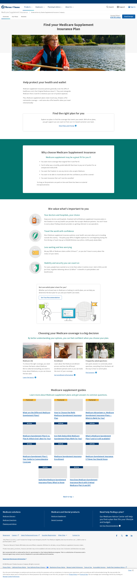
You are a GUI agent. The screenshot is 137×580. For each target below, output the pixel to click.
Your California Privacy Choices (36, 567)
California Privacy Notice (19, 567)
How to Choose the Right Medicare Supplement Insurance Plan (67, 415)
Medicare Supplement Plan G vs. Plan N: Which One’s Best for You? (37, 437)
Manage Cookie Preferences (75, 567)
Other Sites (61, 535)
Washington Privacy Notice (57, 567)
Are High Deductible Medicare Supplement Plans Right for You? (68, 437)
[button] (28, 7)
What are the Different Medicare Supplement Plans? (36, 414)
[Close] (131, 570)
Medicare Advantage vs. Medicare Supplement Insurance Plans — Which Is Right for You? (100, 415)
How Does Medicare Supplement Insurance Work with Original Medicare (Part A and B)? (83, 482)
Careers (14, 535)
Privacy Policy (7, 567)
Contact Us (76, 535)
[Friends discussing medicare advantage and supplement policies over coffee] (100, 405)
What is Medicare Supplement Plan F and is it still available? (98, 437)
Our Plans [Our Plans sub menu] (15, 16)
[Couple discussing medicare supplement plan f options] (100, 428)
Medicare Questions (9, 520)
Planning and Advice (10, 524)
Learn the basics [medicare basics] (28, 377)
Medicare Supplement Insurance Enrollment (67, 457)
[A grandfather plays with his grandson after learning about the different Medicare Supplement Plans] (37, 405)
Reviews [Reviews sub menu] (23, 16)
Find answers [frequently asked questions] (90, 373)
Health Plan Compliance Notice (116, 567)
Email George (128, 16)
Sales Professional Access (29, 535)
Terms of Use (88, 567)
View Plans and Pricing (66, 126)
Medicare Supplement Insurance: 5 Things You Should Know (99, 457)
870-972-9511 (115, 17)
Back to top (67, 497)
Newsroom (6, 535)
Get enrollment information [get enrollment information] (63, 375)
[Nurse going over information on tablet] (37, 428)
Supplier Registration (49, 535)
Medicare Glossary (9, 516)
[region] (68, 574)
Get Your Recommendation (50, 298)
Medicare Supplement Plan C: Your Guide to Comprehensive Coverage (35, 459)
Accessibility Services (99, 567)
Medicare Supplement (58, 516)
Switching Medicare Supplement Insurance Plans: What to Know (52, 481)
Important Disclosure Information (14, 559)
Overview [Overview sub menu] (6, 16)
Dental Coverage (57, 520)
